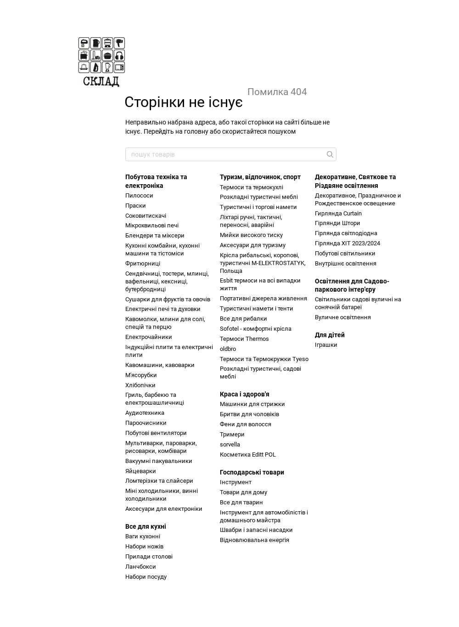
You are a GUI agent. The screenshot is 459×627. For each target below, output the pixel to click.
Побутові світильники (345, 253)
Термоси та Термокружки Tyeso (264, 359)
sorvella (230, 444)
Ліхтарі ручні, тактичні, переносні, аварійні (251, 221)
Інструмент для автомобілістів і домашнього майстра (264, 516)
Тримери (232, 434)
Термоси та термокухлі (251, 187)
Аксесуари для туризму (252, 245)
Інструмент (236, 482)
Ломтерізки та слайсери (159, 480)
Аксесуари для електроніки (163, 508)
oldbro (228, 348)
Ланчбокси (140, 566)
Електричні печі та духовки (163, 308)
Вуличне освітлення (343, 317)
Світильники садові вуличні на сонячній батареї (358, 303)
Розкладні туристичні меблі (259, 196)
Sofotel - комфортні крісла (255, 328)
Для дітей (330, 335)
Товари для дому (243, 492)
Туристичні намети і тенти (256, 308)
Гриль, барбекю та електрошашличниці (154, 398)
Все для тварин (241, 502)
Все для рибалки (243, 318)
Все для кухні (145, 526)
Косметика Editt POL (248, 454)
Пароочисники (146, 422)
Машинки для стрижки (252, 404)
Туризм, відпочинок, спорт (260, 177)
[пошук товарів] (329, 154)
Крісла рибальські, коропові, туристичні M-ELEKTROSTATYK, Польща (263, 263)
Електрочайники (148, 336)
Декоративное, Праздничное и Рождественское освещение (358, 199)
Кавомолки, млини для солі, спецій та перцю (165, 323)
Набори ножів (144, 546)
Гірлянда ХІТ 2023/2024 (347, 243)
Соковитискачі (145, 215)
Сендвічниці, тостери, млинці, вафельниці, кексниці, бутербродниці (167, 281)
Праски (135, 205)
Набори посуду (146, 576)
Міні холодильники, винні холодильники (161, 494)
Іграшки (326, 344)
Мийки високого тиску (251, 235)
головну (196, 131)
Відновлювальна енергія (254, 540)
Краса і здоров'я (244, 394)
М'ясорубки (141, 375)
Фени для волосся (245, 424)
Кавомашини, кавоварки (160, 365)
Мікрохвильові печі (152, 225)
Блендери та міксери (155, 235)
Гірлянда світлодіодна (346, 233)
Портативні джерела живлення (263, 298)
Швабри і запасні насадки (256, 529)
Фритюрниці (142, 263)
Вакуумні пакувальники (158, 461)
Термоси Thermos (244, 338)
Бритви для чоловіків (249, 414)
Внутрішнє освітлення (345, 263)
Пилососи (139, 195)
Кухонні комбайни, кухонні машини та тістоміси (162, 249)
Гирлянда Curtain (338, 213)
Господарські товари (252, 472)
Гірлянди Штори (337, 223)
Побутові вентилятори (156, 432)
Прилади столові (149, 556)
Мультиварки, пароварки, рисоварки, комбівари (161, 447)
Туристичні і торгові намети (258, 206)
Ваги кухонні (142, 536)
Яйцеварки (140, 471)
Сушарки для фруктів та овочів (167, 299)
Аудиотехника (144, 412)
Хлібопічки (140, 385)
